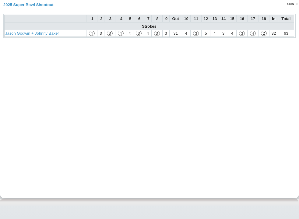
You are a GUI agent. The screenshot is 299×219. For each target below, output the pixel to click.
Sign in (292, 3)
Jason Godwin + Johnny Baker (32, 33)
